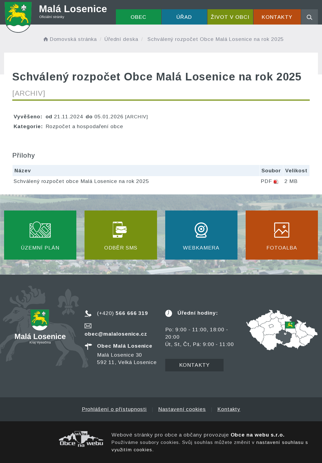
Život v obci (230, 17)
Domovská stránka (69, 39)
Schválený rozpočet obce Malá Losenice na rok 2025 (81, 181)
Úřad (184, 17)
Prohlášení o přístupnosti (114, 409)
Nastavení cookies (182, 409)
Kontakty (277, 17)
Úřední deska (121, 39)
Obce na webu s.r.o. (258, 435)
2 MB (291, 181)
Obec (138, 17)
